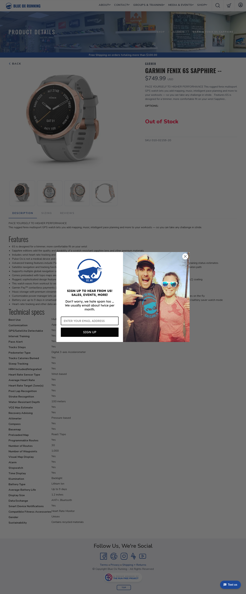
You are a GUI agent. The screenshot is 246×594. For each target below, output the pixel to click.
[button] (89, 271)
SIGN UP (89, 332)
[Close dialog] (185, 256)
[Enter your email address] (90, 321)
